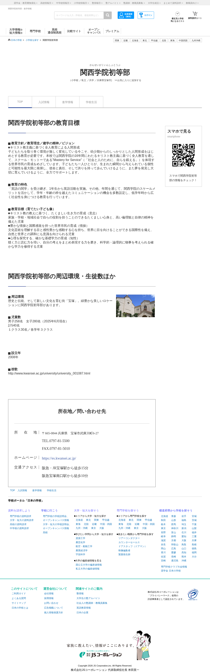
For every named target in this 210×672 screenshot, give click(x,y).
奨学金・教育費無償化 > (25, 3)
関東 (96, 520)
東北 (88, 520)
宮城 (194, 516)
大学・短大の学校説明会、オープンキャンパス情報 (57, 526)
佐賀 (163, 556)
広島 (173, 548)
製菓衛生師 (124, 554)
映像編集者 (124, 550)
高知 (184, 552)
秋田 (163, 520)
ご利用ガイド (19, 593)
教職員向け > (192, 3)
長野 (163, 532)
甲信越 (105, 520)
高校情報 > (46, 3)
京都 (173, 540)
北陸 (86, 524)
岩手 (184, 516)
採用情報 (49, 598)
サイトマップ (19, 603)
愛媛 (173, 552)
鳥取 (184, 544)
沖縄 (184, 560)
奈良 (163, 544)
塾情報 (80, 593)
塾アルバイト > (113, 3)
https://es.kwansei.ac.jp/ (59, 458)
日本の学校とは (20, 607)
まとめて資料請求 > (173, 3)
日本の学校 (16, 40)
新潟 (184, 528)
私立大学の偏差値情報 (87, 568)
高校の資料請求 (18, 524)
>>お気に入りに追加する (128, 80)
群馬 (173, 524)
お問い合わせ (51, 603)
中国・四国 (106, 524)
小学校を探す (32, 40)
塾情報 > (97, 3)
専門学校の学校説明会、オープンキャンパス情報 (56, 518)
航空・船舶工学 (84, 546)
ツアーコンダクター (129, 538)
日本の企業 (82, 612)
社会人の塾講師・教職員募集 (92, 603)
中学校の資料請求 (19, 528)
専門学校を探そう (128, 510)
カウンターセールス (129, 542)
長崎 (173, 556)
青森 (173, 516)
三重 (194, 536)
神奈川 (174, 528)
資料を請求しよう (19, 510)
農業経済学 (82, 550)
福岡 (194, 552)
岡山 (163, 548)
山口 (184, 548)
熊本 (184, 556)
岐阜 (163, 536)
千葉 (194, 524)
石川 (184, 532)
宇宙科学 (80, 554)
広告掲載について (53, 607)
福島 (184, 520)
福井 (194, 532)
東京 (93, 528)
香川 (163, 552)
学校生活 (91, 102)
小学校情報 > (81, 3)
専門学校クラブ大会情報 (174, 566)
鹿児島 (174, 560)
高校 (45, 532)
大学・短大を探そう (86, 510)
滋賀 (163, 540)
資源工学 (80, 538)
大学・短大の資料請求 (22, 520)
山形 (173, 520)
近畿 (94, 524)
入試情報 (43, 102)
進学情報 (67, 102)
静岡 (173, 536)
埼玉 (184, 524)
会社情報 (49, 593)
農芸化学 (80, 542)
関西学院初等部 (105, 73)
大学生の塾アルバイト (88, 598)
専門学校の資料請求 (20, 516)
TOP (20, 101)
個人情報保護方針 (53, 612)
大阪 (101, 528)
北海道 (135, 40)
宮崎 (163, 560)
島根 (194, 544)
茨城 (194, 520)
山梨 (194, 528)
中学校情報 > (63, 3)
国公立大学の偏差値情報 (89, 564)
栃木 (163, 524)
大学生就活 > (154, 3)
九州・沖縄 (82, 528)
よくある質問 (19, 598)
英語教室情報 (84, 607)
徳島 (194, 548)
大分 (194, 556)
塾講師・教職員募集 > (134, 3)
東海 (78, 524)
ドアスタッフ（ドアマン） (132, 546)
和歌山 (174, 544)
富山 (173, 532)
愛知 (184, 536)
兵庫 (194, 540)
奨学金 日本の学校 (171, 570)
